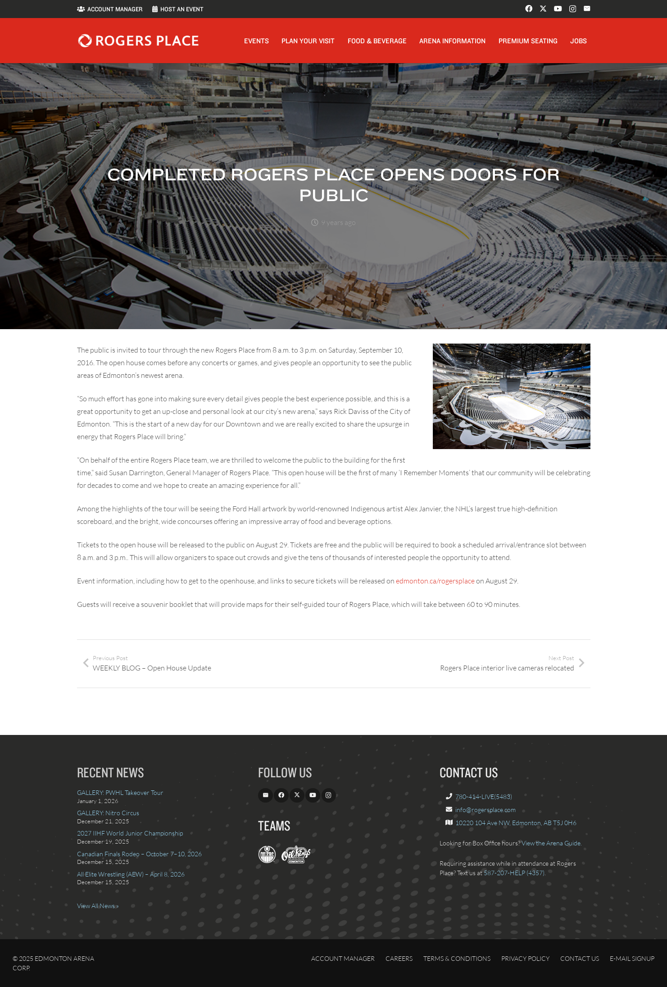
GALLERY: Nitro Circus (108, 813)
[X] (543, 8)
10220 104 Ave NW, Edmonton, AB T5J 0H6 (515, 822)
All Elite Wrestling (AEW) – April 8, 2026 (131, 874)
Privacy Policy (525, 958)
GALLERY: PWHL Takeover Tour (120, 792)
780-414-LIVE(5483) (483, 796)
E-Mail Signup (632, 958)
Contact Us (579, 958)
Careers (399, 958)
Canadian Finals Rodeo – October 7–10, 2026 (139, 854)
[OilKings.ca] (295, 861)
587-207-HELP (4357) (514, 873)
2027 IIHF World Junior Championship (130, 833)
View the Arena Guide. (552, 843)
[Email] (586, 8)
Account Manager (343, 958)
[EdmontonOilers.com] (267, 861)
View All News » (98, 905)
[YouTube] (558, 8)
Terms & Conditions (456, 958)
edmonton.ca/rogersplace (435, 580)
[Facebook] (528, 8)
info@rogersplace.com (485, 809)
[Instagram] (572, 9)
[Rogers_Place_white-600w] (138, 41)
